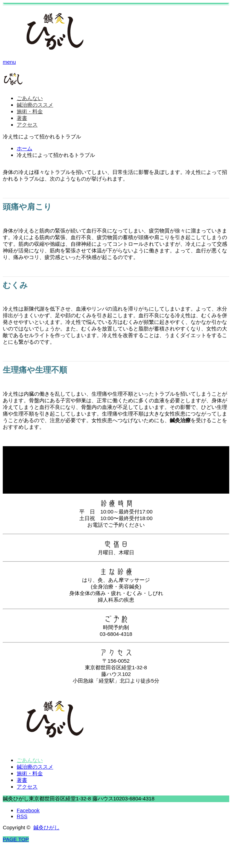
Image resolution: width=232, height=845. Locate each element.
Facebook (28, 810)
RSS (22, 816)
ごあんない (30, 98)
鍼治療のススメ (35, 105)
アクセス (27, 125)
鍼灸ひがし (46, 827)
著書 (22, 118)
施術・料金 (30, 111)
